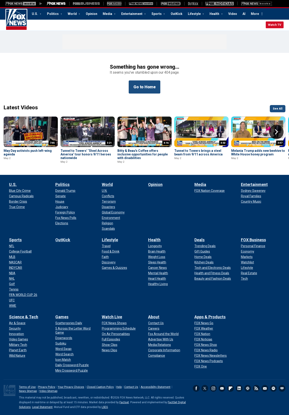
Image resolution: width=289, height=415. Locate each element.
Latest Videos (21, 107)
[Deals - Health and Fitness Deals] (211, 273)
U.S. (35, 14)
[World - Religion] (107, 223)
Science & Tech (23, 316)
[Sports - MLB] (12, 257)
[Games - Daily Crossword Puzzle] (72, 365)
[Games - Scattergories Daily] (68, 323)
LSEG (105, 407)
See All (277, 108)
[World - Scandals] (108, 228)
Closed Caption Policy (100, 387)
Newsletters (264, 388)
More (255, 14)
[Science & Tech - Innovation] (16, 334)
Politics (53, 14)
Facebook (196, 388)
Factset (124, 402)
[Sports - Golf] (12, 284)
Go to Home (144, 86)
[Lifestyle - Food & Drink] (110, 251)
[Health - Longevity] (155, 246)
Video (232, 14)
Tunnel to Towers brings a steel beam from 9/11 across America (198, 152)
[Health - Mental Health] (158, 273)
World (72, 14)
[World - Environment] (111, 218)
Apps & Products (210, 316)
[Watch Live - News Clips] (109, 350)
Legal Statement (42, 407)
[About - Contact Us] (156, 323)
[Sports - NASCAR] (15, 262)
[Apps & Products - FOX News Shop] (205, 345)
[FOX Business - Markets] (247, 257)
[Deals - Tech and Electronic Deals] (212, 268)
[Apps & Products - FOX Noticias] (203, 339)
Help (119, 387)
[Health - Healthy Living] (158, 284)
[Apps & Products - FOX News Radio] (206, 350)
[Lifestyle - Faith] (105, 257)
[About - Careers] (153, 328)
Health (215, 14)
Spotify (273, 388)
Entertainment (132, 14)
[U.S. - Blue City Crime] (20, 190)
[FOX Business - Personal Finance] (253, 246)
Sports (156, 14)
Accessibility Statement (155, 387)
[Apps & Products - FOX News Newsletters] (210, 355)
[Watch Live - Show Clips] (109, 345)
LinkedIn (239, 388)
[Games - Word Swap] (63, 349)
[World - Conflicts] (108, 196)
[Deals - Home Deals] (203, 257)
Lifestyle (194, 14)
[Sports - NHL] (12, 278)
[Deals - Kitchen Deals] (204, 262)
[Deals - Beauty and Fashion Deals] (212, 278)
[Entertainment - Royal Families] (251, 196)
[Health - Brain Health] (156, 251)
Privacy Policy (46, 387)
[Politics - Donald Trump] (65, 190)
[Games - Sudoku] (60, 343)
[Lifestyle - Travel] (106, 246)
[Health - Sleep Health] (157, 262)
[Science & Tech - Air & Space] (17, 323)
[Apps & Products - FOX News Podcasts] (208, 361)
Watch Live (112, 316)
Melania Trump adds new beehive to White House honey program (258, 152)
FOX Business (253, 239)
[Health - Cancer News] (157, 268)
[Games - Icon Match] (63, 359)
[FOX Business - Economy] (247, 251)
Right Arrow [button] (276, 132)
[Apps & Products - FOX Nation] (202, 334)
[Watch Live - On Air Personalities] (116, 334)
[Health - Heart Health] (157, 278)
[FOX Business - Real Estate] (249, 273)
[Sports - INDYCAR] (15, 268)
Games (61, 316)
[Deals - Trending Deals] (205, 246)
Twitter (204, 388)
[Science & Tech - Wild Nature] (17, 355)
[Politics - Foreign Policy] (65, 212)
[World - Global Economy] (113, 212)
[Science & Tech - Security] (15, 328)
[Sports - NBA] (12, 273)
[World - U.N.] (104, 190)
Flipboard (230, 388)
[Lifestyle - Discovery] (109, 262)
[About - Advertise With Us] (160, 339)
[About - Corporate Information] (164, 350)
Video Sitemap (48, 391)
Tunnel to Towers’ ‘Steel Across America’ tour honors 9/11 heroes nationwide (86, 154)
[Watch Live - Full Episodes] (111, 339)
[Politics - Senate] (60, 196)
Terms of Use (27, 387)
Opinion (91, 14)
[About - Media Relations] (159, 345)
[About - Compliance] (156, 355)
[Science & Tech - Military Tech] (18, 345)
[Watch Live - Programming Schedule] (119, 328)
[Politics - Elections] (61, 223)
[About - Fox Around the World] (163, 334)
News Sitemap (28, 391)
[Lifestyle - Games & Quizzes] (114, 268)
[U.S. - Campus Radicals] (21, 196)
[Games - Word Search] (64, 354)
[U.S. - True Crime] (17, 207)
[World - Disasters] (108, 207)
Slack (247, 388)
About (153, 316)
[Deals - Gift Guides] (202, 251)
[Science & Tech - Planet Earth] (18, 350)
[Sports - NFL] (11, 246)
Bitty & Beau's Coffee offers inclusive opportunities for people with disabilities (142, 154)
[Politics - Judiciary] (61, 207)
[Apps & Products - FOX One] (200, 366)
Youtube (222, 388)
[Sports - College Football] (20, 251)
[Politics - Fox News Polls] (65, 218)
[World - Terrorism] (109, 201)
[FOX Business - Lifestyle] (247, 268)
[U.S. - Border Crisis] (18, 201)
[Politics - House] (59, 201)
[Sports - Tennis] (14, 289)
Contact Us (131, 387)
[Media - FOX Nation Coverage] (209, 190)
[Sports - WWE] (12, 305)
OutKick (176, 14)
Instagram (213, 388)
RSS (256, 388)
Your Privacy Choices (71, 387)
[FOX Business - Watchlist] (247, 262)
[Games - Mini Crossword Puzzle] (71, 370)
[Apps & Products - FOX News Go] (203, 323)
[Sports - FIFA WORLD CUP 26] (23, 295)
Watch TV (274, 24)
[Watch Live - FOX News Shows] (114, 323)
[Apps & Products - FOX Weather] (203, 328)
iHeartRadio (282, 388)
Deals (199, 239)
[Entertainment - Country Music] (251, 201)
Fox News (16, 19)
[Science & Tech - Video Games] (18, 339)
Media (108, 14)
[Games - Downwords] (63, 338)
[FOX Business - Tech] (244, 278)
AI (243, 14)
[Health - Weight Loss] (156, 257)
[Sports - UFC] (12, 300)
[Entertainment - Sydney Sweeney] (253, 190)
